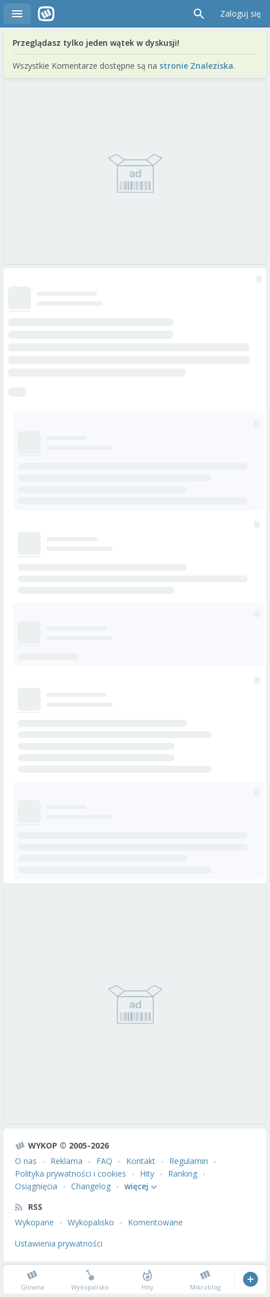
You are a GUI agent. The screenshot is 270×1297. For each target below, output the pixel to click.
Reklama (66, 1160)
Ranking (182, 1173)
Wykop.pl (46, 14)
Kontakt (140, 1160)
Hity (147, 1173)
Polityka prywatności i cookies (70, 1173)
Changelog (91, 1186)
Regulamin (188, 1160)
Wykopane (34, 1222)
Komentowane (155, 1222)
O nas (26, 1160)
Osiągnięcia (36, 1186)
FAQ (104, 1160)
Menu (17, 13)
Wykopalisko (91, 1222)
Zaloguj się (240, 13)
